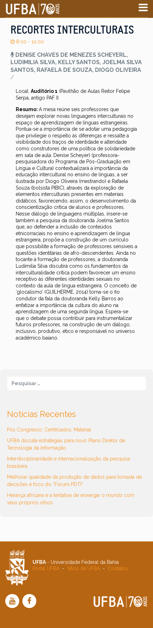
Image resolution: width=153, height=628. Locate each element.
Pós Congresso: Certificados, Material (49, 429)
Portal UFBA (45, 568)
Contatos (118, 568)
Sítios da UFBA (83, 568)
